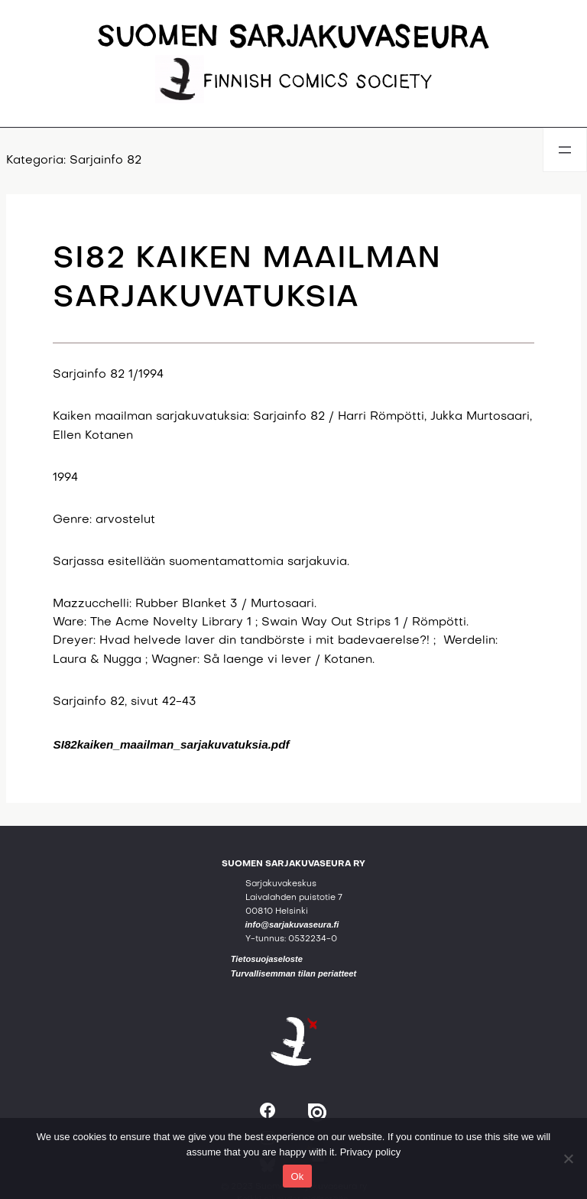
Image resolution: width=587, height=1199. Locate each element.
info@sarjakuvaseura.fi (292, 924)
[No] (568, 1158)
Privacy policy (370, 1152)
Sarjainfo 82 (105, 161)
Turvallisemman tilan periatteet (294, 973)
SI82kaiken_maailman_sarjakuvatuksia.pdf (171, 744)
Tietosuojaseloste (267, 958)
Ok (296, 1176)
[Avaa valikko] (565, 150)
